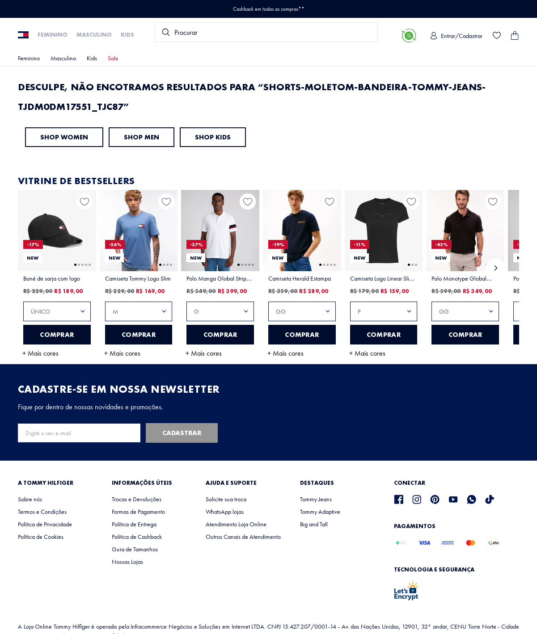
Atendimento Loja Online (236, 524)
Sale (113, 58)
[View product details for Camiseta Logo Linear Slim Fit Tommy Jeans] (384, 277)
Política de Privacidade (45, 524)
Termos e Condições (42, 512)
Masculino (94, 34)
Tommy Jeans (316, 499)
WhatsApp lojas (225, 512)
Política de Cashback (137, 537)
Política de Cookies (40, 537)
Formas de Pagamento (138, 512)
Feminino (53, 34)
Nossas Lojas (127, 562)
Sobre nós (30, 499)
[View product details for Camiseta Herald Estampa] (302, 277)
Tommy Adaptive (320, 512)
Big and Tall (314, 524)
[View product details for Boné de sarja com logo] (57, 277)
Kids (127, 34)
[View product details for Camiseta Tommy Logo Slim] (139, 277)
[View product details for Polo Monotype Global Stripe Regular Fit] (465, 272)
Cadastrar (181, 432)
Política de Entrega (134, 524)
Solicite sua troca (226, 499)
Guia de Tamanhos (135, 549)
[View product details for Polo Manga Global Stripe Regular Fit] (220, 277)
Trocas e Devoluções (136, 499)
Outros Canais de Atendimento (243, 537)
